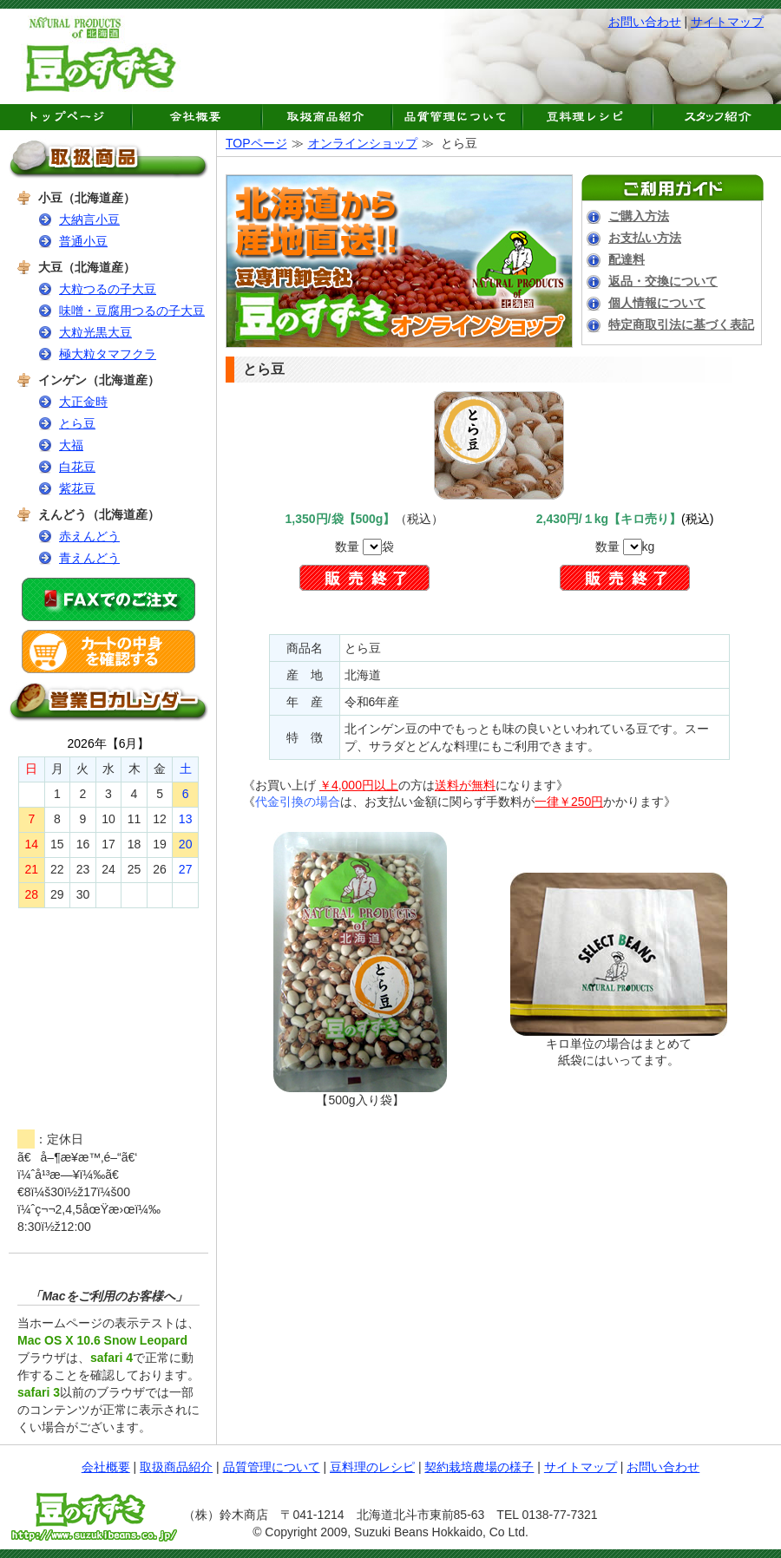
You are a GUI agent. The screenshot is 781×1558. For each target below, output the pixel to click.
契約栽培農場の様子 (479, 1467)
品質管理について (271, 1467)
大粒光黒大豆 (95, 332)
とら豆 (77, 423)
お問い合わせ (644, 22)
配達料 (626, 259)
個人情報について (657, 303)
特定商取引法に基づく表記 (681, 324)
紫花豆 (77, 488)
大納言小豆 (89, 219)
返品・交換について (663, 281)
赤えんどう (89, 536)
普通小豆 (83, 241)
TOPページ (256, 143)
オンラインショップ (362, 143)
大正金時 (83, 402)
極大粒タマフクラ (107, 354)
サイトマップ (727, 22)
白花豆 (77, 467)
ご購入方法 (638, 216)
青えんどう (89, 558)
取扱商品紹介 (176, 1467)
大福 (71, 445)
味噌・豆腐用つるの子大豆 (132, 310)
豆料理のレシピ (372, 1467)
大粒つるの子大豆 (107, 289)
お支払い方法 (644, 238)
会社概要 (106, 1467)
